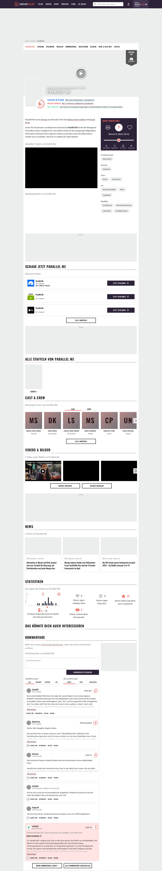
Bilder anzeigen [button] (97, 486)
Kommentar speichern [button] (82, 672)
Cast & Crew (35, 397)
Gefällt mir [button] (30, 713)
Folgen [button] (46, 713)
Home (27, 41)
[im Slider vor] (136, 420)
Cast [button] (73, 409)
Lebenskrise (107, 211)
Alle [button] (29, 682)
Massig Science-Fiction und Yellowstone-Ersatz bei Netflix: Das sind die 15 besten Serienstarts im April (80, 565)
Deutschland (107, 159)
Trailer (59, 46)
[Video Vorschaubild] (43, 471)
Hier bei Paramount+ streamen (79, 100)
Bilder (93, 46)
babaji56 (35, 689)
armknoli (35, 850)
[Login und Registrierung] (128, 4)
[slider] (118, 140)
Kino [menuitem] (73, 4)
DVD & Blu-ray (105, 46)
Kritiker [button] (47, 682)
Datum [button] (69, 682)
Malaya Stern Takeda (76, 119)
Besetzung (83, 46)
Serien (33, 41)
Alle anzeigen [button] (81, 320)
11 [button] (28, 745)
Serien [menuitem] (48, 4)
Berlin (122, 190)
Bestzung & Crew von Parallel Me (41, 405)
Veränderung (107, 205)
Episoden (50, 46)
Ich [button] (56, 682)
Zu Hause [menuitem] (82, 4)
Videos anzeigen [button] (65, 486)
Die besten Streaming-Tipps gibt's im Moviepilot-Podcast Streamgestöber (91, 107)
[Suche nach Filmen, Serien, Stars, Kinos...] (108, 4)
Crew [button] (89, 409)
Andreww (35, 754)
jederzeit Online (33, 273)
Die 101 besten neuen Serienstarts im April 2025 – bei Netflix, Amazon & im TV (118, 564)
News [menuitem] (56, 4)
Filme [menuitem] (40, 4)
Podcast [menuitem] (65, 4)
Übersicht (30, 46)
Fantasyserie (116, 179)
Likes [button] (81, 682)
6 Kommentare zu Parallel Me (39, 653)
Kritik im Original (34, 860)
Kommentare (71, 46)
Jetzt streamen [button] (121, 283)
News (29, 526)
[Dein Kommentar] (62, 663)
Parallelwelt (106, 195)
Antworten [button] (38, 713)
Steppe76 (35, 818)
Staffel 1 (33, 391)
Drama (105, 179)
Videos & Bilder (37, 449)
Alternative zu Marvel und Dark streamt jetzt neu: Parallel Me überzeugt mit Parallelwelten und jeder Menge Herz (42, 565)
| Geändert (45, 788)
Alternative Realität (109, 190)
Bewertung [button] (93, 682)
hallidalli (35, 786)
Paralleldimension (121, 211)
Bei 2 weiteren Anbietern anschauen (77, 103)
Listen (117, 46)
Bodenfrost (36, 722)
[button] (106, 146)
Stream (40, 46)
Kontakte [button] (39, 682)
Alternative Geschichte (123, 205)
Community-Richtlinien (52, 644)
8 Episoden (106, 169)
